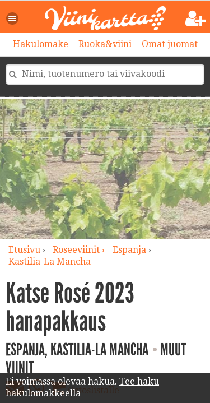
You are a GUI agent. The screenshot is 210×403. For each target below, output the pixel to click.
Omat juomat (170, 44)
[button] (13, 18)
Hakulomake (40, 44)
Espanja (129, 249)
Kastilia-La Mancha (49, 261)
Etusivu (24, 249)
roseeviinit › (80, 249)
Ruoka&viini (105, 44)
